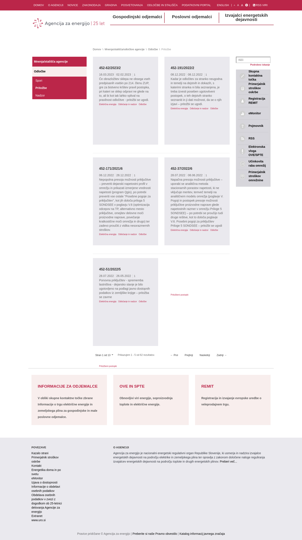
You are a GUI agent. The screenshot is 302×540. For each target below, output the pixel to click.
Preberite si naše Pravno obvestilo (155, 533)
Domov (39, 5)
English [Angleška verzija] (223, 5)
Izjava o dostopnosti (44, 482)
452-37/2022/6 (181, 168)
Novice (73, 5)
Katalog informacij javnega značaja (202, 533)
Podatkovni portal (196, 5)
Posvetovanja (132, 5)
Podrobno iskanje (260, 64)
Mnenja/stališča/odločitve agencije (124, 49)
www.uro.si (38, 520)
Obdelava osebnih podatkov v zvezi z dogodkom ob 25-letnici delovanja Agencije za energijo (46, 503)
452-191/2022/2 (182, 68)
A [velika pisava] (242, 5)
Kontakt (36, 465)
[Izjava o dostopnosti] (246, 5)
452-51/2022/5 (110, 269)
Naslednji (205, 355)
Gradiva (111, 5)
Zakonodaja (91, 5)
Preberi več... (228, 461)
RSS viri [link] (260, 5)
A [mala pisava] (234, 5)
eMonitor (37, 478)
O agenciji (55, 5)
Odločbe (153, 49)
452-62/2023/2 (110, 68)
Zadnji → (222, 355)
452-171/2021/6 (111, 168)
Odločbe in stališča (162, 5)
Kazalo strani (39, 453)
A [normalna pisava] (238, 5)
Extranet (36, 516)
